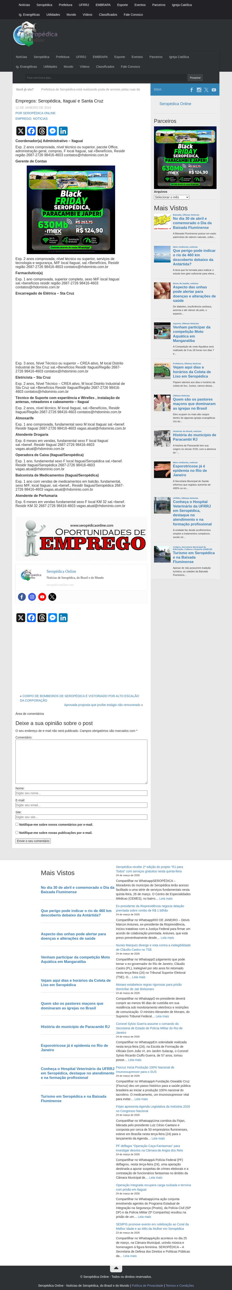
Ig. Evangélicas (29, 14)
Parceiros (158, 5)
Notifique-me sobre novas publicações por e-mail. (55, 833)
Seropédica (44, 5)
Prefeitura (65, 5)
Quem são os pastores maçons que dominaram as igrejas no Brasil (194, 403)
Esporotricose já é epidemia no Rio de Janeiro (190, 470)
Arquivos (160, 191)
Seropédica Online (175, 104)
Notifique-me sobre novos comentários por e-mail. (56, 824)
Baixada (177, 215)
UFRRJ (84, 5)
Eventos (140, 5)
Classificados (108, 14)
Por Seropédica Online (35, 113)
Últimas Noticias (191, 215)
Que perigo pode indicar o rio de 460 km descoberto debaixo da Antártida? (194, 257)
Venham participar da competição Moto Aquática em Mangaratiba (192, 334)
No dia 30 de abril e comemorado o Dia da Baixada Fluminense (192, 222)
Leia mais (166, 898)
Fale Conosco (133, 14)
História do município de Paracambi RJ (194, 437)
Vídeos (87, 14)
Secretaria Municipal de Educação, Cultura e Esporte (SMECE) (192, 548)
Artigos (177, 547)
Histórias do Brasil (182, 431)
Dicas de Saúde (181, 283)
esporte (177, 323)
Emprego (23, 118)
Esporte (122, 5)
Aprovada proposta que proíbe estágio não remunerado (102, 705)
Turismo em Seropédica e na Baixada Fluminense (194, 557)
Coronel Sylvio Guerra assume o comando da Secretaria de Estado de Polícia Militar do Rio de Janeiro (149, 1028)
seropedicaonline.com (60, 584)
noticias (40, 118)
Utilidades (53, 14)
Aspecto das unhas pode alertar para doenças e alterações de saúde (194, 294)
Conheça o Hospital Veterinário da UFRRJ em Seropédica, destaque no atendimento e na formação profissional (192, 513)
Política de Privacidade (147, 1285)
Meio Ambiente (180, 247)
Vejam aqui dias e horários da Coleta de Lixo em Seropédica (192, 371)
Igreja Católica (182, 5)
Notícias (24, 5)
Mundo (71, 14)
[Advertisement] (70, 329)
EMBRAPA (103, 5)
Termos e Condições (180, 1285)
